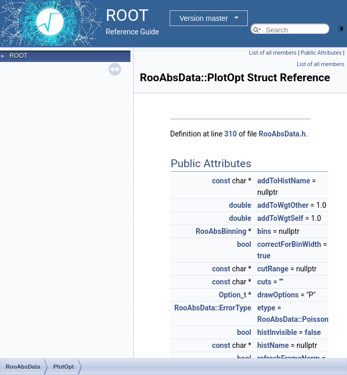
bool (244, 244)
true (263, 256)
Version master (204, 18)
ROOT (18, 55)
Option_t (232, 295)
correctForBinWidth (289, 244)
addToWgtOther (282, 205)
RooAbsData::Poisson (293, 319)
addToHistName (283, 181)
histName (273, 345)
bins (264, 231)
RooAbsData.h (282, 134)
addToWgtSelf (280, 218)
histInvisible (277, 332)
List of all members (272, 52)
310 (230, 134)
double (240, 205)
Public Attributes (321, 52)
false (313, 332)
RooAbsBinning (221, 231)
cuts (264, 282)
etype (266, 308)
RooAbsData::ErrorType (213, 308)
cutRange (273, 269)
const (221, 181)
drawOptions (277, 295)
